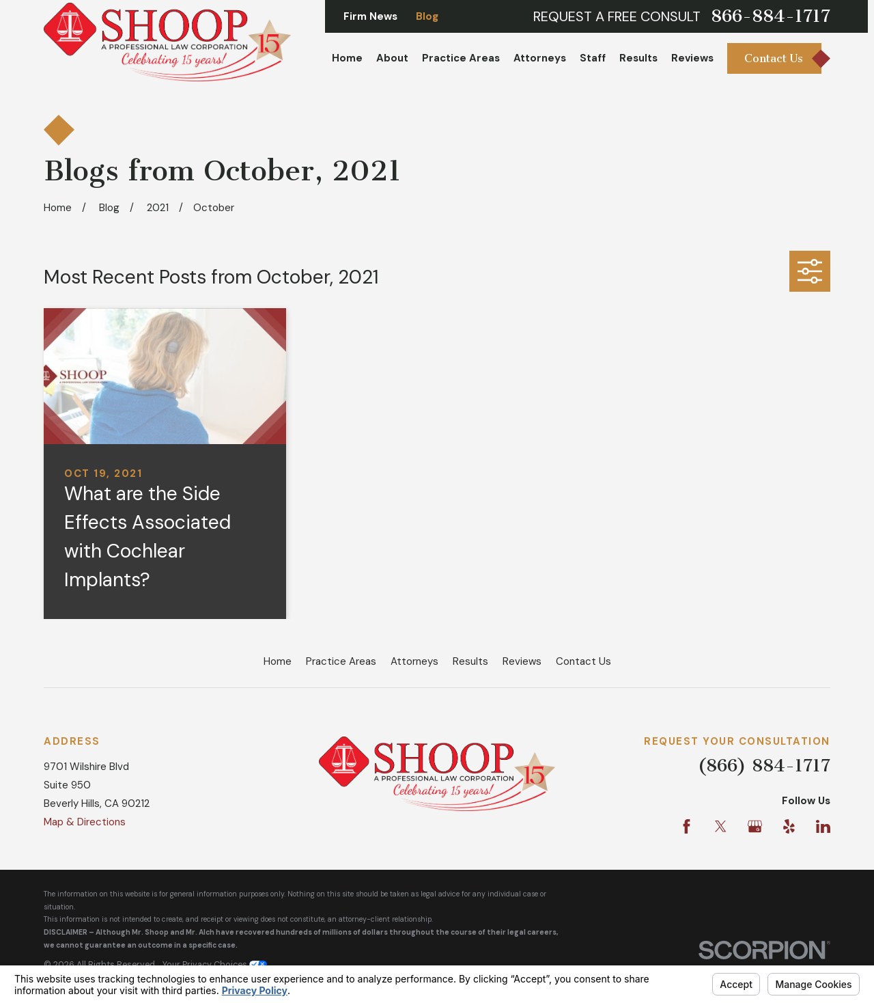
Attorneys (414, 661)
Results (470, 661)
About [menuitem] (392, 58)
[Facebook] (686, 826)
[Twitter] (721, 826)
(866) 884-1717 (764, 765)
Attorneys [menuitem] (539, 58)
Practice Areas (341, 661)
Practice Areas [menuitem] (461, 58)
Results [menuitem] (638, 58)
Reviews (522, 661)
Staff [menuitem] (593, 58)
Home (278, 661)
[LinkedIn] (823, 826)
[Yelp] (789, 826)
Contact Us (583, 661)
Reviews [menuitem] (692, 58)
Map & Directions (85, 822)
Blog (427, 16)
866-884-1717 (770, 16)
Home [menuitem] (347, 58)
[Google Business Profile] (755, 826)
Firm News (370, 16)
